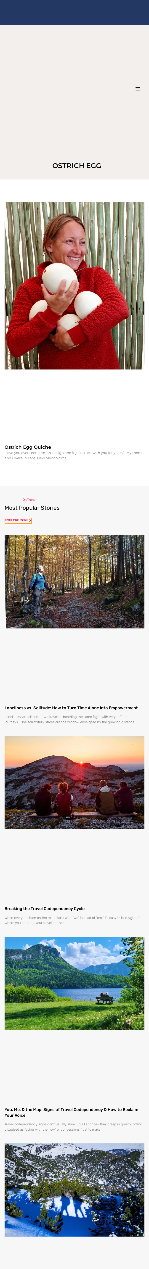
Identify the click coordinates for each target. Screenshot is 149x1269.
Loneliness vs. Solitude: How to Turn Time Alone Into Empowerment (71, 707)
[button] (137, 88)
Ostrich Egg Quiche (28, 447)
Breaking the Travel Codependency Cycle (45, 908)
